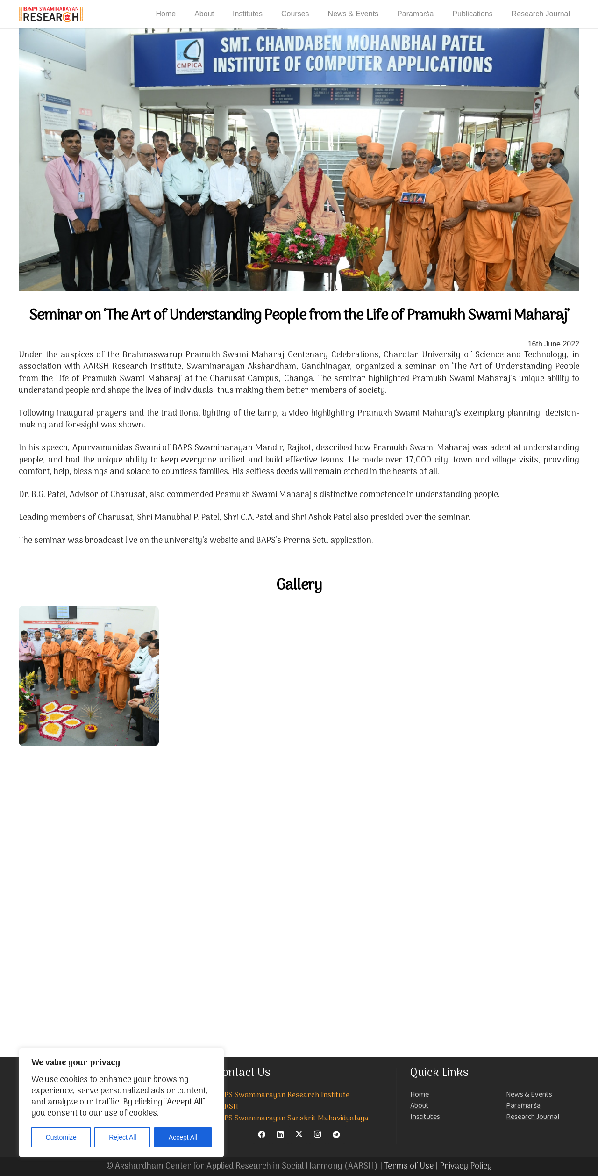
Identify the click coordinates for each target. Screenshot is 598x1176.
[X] (299, 1134)
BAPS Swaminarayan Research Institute (282, 1095)
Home (419, 1094)
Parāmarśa (523, 1105)
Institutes (425, 1117)
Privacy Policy (466, 1166)
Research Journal (532, 1117)
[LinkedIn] (280, 1134)
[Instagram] (317, 1134)
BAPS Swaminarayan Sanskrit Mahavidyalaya (292, 1118)
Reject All (122, 1137)
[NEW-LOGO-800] (51, 14)
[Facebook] (261, 1134)
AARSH (227, 1107)
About (419, 1105)
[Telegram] (336, 1134)
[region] (121, 1102)
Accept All (183, 1137)
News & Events (529, 1094)
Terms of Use (409, 1166)
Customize (61, 1137)
